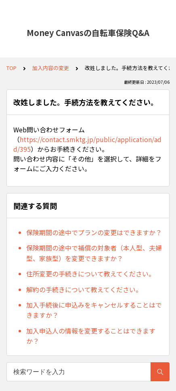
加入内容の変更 (50, 68)
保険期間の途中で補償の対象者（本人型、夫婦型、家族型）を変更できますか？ (94, 253)
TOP (11, 68)
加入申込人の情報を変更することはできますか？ (90, 336)
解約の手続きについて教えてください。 (84, 289)
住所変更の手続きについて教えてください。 (90, 273)
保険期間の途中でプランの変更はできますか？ (94, 232)
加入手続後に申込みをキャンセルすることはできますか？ (94, 310)
